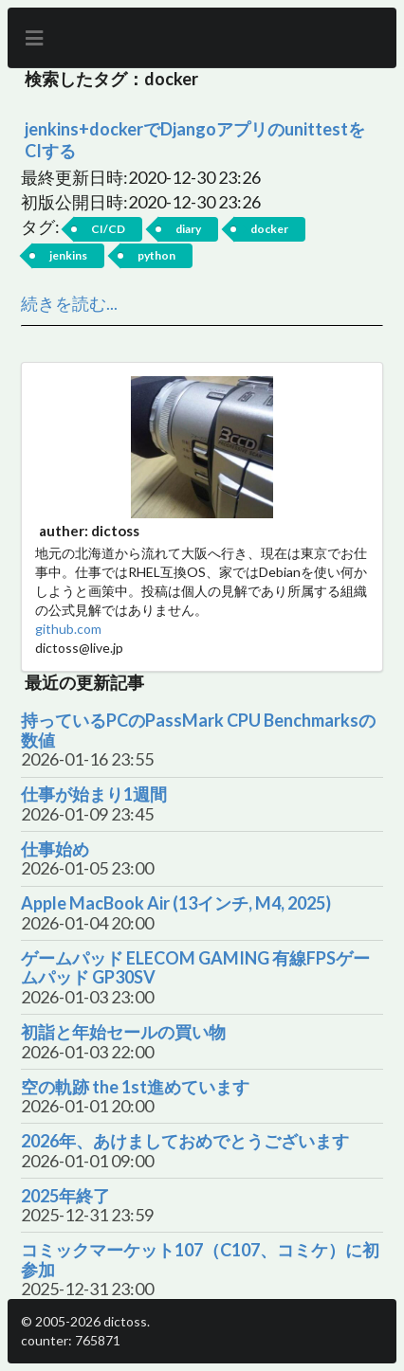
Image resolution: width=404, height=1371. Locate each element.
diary (188, 229)
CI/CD (108, 229)
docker (269, 229)
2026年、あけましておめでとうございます (185, 1141)
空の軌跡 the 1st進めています (135, 1087)
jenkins (68, 255)
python (156, 255)
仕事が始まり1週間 (94, 794)
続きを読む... (69, 303)
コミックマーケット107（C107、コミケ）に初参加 (200, 1259)
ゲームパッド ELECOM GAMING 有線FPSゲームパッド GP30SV (195, 967)
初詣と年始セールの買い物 (123, 1032)
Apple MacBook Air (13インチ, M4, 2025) (176, 903)
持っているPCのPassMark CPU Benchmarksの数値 (198, 730)
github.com (68, 629)
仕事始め (55, 849)
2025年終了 (65, 1196)
